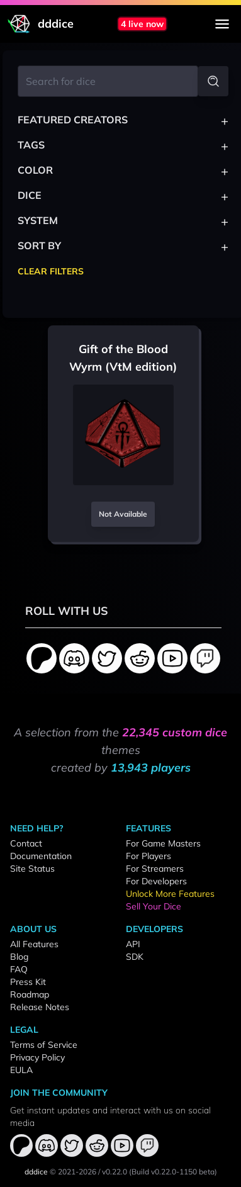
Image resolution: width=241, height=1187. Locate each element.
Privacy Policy (37, 1057)
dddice (36, 1171)
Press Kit (28, 981)
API (133, 944)
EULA (21, 1070)
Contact (26, 843)
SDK (134, 956)
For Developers (156, 881)
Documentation (41, 856)
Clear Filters (51, 271)
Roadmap (29, 994)
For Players (148, 856)
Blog (19, 956)
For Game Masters (163, 843)
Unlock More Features (170, 893)
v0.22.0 (114, 1171)
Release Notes (39, 1007)
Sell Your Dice (153, 906)
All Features (34, 944)
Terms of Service (43, 1044)
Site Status (32, 868)
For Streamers (155, 868)
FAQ (19, 969)
